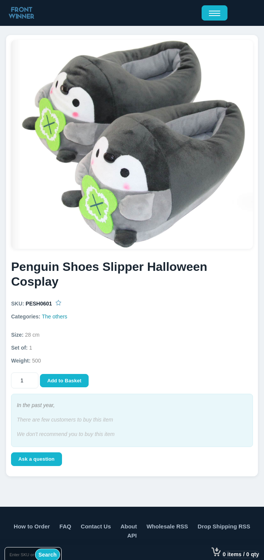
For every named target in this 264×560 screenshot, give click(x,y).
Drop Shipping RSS (224, 526)
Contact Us (96, 526)
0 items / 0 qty (241, 554)
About (129, 526)
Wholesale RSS (167, 526)
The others (54, 316)
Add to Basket (64, 380)
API (132, 535)
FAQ (65, 526)
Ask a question (36, 459)
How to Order (32, 526)
